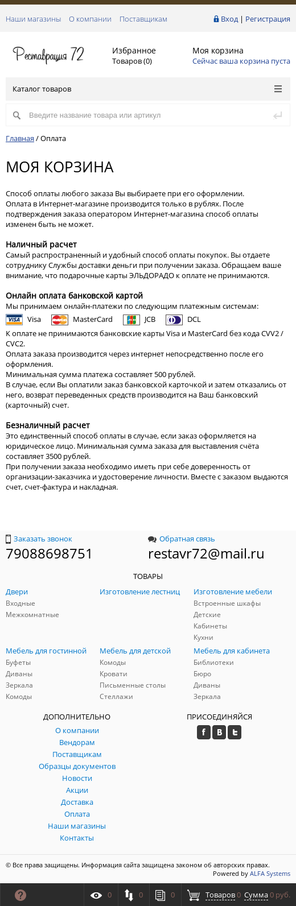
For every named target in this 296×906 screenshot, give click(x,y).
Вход (229, 19)
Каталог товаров (147, 89)
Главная (20, 138)
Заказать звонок (39, 538)
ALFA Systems (270, 873)
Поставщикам (143, 19)
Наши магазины (33, 19)
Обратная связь (181, 538)
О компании (90, 19)
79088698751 (49, 553)
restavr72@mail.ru (206, 553)
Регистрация (267, 19)
